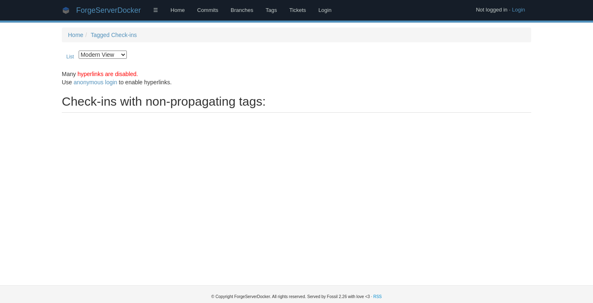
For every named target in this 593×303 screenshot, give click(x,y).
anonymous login (95, 82)
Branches (242, 10)
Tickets (297, 10)
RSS (377, 296)
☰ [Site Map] (155, 10)
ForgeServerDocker (108, 10)
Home (177, 10)
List (70, 57)
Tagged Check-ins (114, 35)
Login (518, 10)
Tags (271, 10)
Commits (207, 10)
